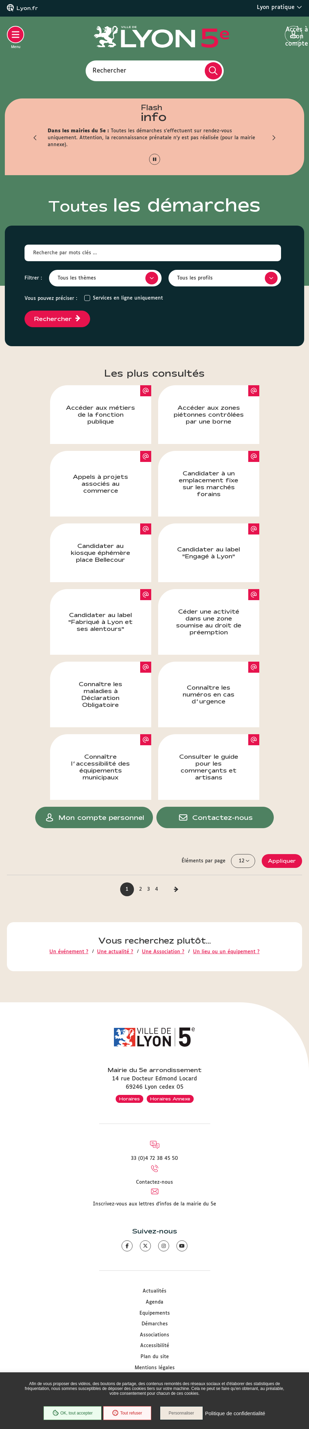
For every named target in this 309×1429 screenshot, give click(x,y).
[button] (35, 138)
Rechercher (109, 70)
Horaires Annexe (170, 1098)
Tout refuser (127, 1413)
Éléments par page (203, 861)
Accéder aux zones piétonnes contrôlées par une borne (216, 405)
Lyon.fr (27, 8)
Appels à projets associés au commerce (112, 472)
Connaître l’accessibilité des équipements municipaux (111, 757)
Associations (154, 1335)
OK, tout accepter (72, 1413)
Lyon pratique (279, 7)
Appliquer (282, 861)
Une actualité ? (115, 951)
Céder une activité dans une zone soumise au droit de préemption (217, 612)
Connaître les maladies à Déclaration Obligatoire (115, 685)
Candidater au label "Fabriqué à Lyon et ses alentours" (109, 610)
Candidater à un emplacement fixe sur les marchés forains (219, 474)
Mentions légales (155, 1367)
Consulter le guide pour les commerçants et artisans (219, 757)
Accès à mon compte (293, 35)
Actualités (154, 1291)
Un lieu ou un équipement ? (226, 951)
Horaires (129, 1098)
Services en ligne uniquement (128, 298)
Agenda (154, 1302)
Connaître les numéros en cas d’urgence (221, 683)
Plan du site (155, 1356)
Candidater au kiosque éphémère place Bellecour (111, 543)
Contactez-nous (154, 1182)
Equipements (154, 1313)
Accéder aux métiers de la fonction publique (108, 405)
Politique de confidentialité (235, 1413)
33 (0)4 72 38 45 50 (154, 1158)
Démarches (155, 1324)
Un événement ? (68, 951)
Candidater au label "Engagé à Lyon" (218, 541)
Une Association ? (163, 951)
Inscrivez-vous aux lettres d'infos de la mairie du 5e (154, 1204)
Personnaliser (181, 1413)
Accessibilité (154, 1345)
